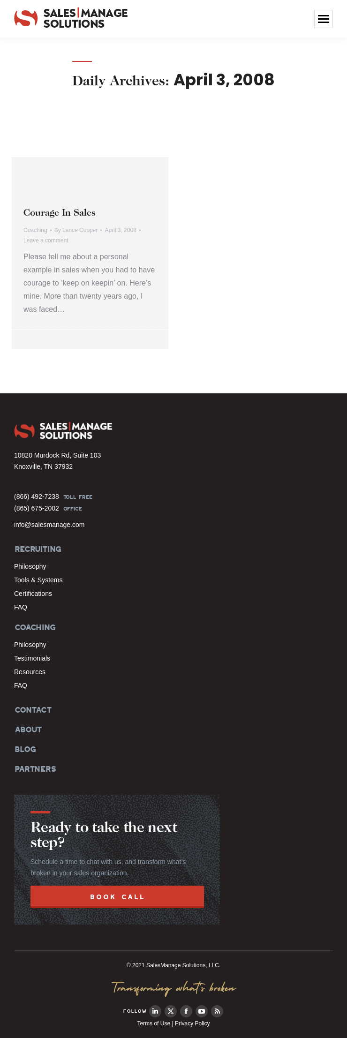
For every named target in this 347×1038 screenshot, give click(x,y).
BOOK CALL (117, 896)
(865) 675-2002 (36, 508)
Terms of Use (153, 1023)
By (76, 230)
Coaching (35, 230)
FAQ (20, 607)
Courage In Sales (59, 213)
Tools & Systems (38, 580)
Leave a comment (45, 240)
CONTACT (32, 710)
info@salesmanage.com (49, 524)
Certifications (33, 593)
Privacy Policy (192, 1023)
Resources (29, 672)
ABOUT (27, 729)
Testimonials (32, 658)
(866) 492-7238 (36, 496)
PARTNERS (35, 769)
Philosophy (30, 566)
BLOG (24, 749)
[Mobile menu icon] (323, 19)
